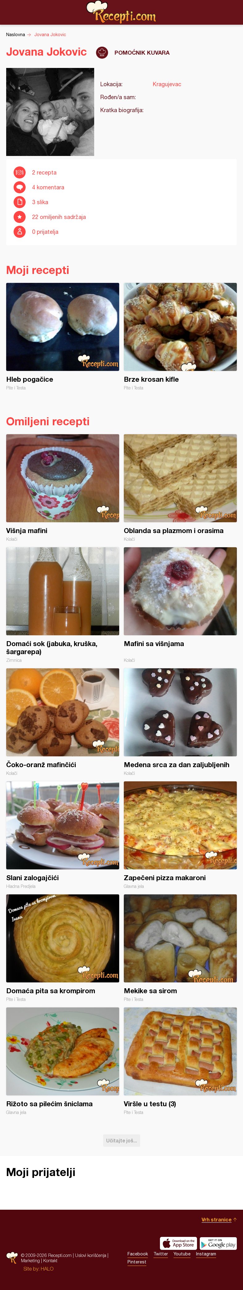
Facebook (138, 1253)
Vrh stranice (217, 1219)
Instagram (206, 1253)
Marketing (30, 1260)
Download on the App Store (178, 1243)
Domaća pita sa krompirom (62, 948)
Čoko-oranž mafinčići (62, 722)
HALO (47, 1268)
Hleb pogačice (62, 336)
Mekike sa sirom (180, 948)
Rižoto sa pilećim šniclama (62, 1061)
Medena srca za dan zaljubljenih (180, 722)
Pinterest (137, 1261)
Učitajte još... (121, 1140)
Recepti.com (121, 12)
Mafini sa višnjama (180, 605)
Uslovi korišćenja (90, 1255)
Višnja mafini (62, 488)
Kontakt (50, 1260)
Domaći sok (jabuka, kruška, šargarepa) (62, 605)
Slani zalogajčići (62, 835)
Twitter (160, 1253)
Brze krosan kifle (180, 336)
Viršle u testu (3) (180, 1061)
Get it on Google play (218, 1243)
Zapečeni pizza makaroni (180, 835)
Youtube (182, 1253)
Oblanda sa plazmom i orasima (180, 488)
